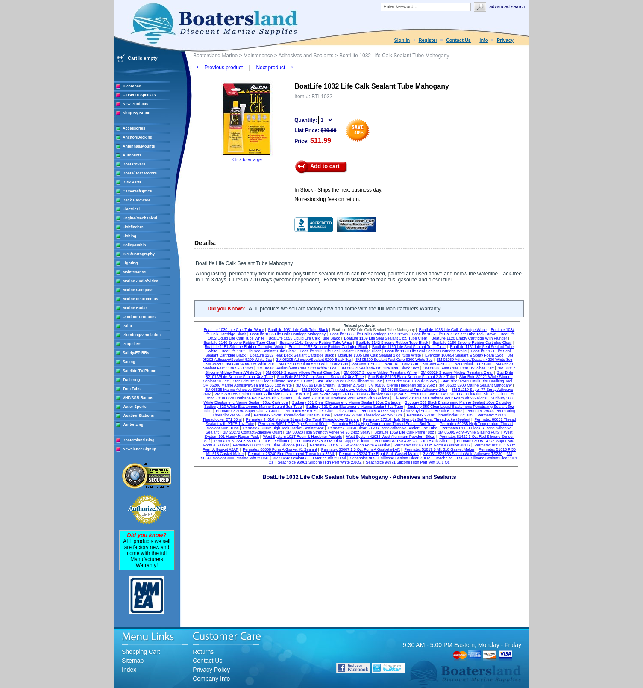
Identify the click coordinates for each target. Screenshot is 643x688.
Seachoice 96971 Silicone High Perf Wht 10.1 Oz (407, 462)
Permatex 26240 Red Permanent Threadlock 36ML (291, 454)
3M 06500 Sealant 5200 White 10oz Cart (314, 364)
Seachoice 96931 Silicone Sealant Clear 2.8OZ (390, 458)
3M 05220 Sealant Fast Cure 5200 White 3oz (393, 359)
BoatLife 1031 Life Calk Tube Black (298, 330)
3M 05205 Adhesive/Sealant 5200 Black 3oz (313, 359)
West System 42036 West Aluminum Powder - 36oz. (390, 436)
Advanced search (507, 6)
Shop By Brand (136, 113)
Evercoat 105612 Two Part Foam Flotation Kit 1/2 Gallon (459, 394)
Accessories (134, 128)
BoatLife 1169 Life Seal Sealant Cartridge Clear (340, 351)
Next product (275, 68)
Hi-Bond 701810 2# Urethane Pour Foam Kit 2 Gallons (343, 398)
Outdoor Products (139, 317)
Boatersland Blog (139, 440)
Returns (203, 651)
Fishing (129, 236)
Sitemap (133, 660)
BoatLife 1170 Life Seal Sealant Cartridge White (426, 351)
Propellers (132, 344)
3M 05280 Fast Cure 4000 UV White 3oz (240, 364)
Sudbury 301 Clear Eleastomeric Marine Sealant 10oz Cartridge (346, 402)
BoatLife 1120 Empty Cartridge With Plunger (469, 338)
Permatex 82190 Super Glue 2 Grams (248, 411)
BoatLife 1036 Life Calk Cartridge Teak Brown (369, 334)
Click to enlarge (247, 159)
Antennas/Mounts (139, 146)
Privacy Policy (211, 669)
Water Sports (135, 407)
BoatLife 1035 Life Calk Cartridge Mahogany (288, 334)
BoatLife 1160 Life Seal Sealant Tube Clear (409, 347)
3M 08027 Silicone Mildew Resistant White (380, 372)
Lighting (130, 263)
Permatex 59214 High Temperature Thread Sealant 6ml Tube (383, 424)
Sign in (402, 40)
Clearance (132, 86)
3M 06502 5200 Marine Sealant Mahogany (475, 385)
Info (483, 40)
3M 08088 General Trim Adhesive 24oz (414, 389)
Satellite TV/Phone (139, 371)
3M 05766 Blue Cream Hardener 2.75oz (330, 385)
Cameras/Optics (137, 191)
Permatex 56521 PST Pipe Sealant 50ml (292, 424)
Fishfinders (133, 227)
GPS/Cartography (139, 254)
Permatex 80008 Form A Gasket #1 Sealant (280, 449)
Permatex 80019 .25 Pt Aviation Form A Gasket (350, 445)
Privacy (505, 40)
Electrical (131, 209)
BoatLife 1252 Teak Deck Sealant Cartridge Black (292, 355)
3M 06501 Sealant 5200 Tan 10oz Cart (385, 364)
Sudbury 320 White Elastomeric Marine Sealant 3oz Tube (253, 407)
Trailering (131, 380)
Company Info (211, 678)
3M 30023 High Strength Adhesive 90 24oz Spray (328, 432)
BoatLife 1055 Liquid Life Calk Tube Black (304, 338)
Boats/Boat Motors (140, 173)
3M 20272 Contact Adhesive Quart (252, 432)
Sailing (129, 362)
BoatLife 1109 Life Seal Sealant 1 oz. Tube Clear (385, 338)
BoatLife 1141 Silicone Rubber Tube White (315, 342)
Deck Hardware (136, 200)
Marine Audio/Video (141, 281)
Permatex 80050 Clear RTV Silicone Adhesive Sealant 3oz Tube (382, 428)
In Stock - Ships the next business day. (338, 190)
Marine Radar (135, 308)
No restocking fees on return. (327, 199)
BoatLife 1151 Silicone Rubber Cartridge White (245, 347)
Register (428, 40)
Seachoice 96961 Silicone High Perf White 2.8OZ (320, 462)
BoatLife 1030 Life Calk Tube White (234, 330)
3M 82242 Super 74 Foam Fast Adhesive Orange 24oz (359, 394)
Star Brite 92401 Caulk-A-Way (411, 381)
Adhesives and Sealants (305, 56)
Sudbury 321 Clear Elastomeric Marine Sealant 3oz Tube (354, 407)
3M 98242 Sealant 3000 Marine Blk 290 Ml (309, 458)
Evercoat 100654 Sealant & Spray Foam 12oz (464, 355)
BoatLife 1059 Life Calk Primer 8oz (404, 432)
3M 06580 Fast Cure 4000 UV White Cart (458, 368)
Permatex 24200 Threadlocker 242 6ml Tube (292, 415)
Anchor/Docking (138, 137)
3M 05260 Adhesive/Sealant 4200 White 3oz (474, 359)
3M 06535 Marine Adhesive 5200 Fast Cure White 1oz (251, 389)
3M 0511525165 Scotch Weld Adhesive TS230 (462, 454)
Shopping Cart (141, 651)
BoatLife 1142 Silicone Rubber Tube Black (392, 342)
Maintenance (134, 272)
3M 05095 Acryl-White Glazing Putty (468, 432)
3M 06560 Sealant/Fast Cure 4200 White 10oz (296, 368)
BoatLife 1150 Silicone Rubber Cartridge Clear (471, 342)
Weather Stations (138, 415)
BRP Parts (132, 182)
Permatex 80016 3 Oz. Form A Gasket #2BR (432, 445)
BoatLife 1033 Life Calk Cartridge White (453, 330)
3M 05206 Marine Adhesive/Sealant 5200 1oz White (247, 385)
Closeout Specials (139, 95)
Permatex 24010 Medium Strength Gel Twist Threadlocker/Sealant (302, 419)
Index (129, 669)
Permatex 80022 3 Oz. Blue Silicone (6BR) (269, 445)
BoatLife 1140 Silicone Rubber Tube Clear (239, 342)
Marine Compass (138, 290)
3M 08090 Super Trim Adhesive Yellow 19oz (339, 389)
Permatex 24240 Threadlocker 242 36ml (368, 415)
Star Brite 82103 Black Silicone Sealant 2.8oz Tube (411, 377)
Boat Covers (134, 164)
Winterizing (133, 424)
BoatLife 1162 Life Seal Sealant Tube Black (259, 351)
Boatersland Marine (215, 56)
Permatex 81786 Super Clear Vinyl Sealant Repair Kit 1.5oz (411, 411)
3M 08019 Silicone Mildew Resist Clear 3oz (303, 372)
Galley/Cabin (134, 245)
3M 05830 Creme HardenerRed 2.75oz (401, 385)
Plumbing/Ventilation (142, 335)
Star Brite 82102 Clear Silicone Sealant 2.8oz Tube (320, 377)
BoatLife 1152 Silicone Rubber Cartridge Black (328, 347)
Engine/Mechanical (140, 218)
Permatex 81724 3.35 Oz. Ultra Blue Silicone (252, 441)
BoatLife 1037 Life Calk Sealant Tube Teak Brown (454, 334)
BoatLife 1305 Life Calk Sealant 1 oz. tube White (379, 355)
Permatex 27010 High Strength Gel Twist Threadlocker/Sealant (416, 419)
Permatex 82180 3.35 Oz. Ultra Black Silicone (414, 441)
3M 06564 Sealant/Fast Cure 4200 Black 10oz (380, 368)
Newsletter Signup (139, 449)
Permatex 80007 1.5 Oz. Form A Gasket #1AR (360, 449)
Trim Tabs (132, 389)
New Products (135, 104)
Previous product (219, 68)
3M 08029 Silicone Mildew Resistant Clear (457, 372)
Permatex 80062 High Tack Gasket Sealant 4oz (283, 428)
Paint (127, 326)
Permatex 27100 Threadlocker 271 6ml (440, 415)
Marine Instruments (140, 299)
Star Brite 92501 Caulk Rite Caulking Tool (476, 381)
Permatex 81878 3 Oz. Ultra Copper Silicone (332, 441)
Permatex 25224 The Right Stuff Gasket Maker (379, 454)
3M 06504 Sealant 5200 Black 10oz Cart (457, 364)
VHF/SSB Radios (138, 398)
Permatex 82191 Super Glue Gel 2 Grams (320, 411)
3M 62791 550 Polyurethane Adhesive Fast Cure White (262, 394)
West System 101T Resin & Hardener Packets (302, 436)
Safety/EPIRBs (136, 353)
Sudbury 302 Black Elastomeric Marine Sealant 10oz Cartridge (458, 402)
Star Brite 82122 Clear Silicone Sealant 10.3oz (272, 381)
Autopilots (132, 155)
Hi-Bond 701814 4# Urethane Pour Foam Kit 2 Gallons (440, 398)
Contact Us (458, 40)
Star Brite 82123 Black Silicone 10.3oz (349, 381)
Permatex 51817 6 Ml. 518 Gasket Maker (439, 449)
